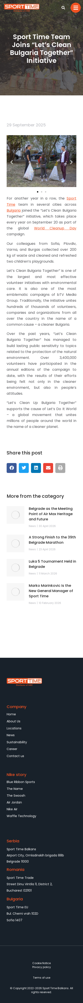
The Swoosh (16, 795)
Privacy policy (41, 967)
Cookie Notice (41, 963)
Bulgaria (14, 210)
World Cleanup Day (55, 228)
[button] (11, 162)
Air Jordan (14, 802)
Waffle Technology (21, 816)
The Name (15, 789)
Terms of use (41, 977)
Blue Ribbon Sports (21, 782)
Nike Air (12, 809)
